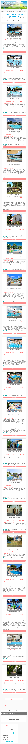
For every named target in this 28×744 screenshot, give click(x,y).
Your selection (9, 725)
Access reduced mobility (7, 737)
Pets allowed (5, 739)
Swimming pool (5, 735)
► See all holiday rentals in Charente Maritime (14, 699)
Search (10, 741)
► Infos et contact (14, 51)
